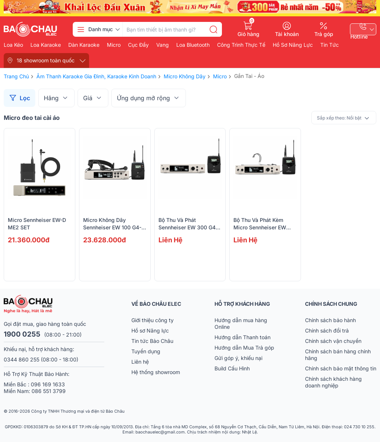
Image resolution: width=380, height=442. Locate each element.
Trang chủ (16, 76)
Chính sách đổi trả (327, 330)
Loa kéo (13, 45)
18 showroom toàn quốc (46, 60)
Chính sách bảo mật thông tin (340, 368)
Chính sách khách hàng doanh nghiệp (333, 382)
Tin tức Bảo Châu (152, 341)
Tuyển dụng (145, 351)
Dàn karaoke (83, 45)
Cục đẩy (138, 45)
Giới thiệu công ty (152, 320)
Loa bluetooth (193, 45)
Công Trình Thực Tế (241, 45)
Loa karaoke (45, 45)
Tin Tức (329, 45)
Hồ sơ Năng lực (150, 330)
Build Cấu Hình (232, 368)
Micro (114, 45)
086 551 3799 (49, 391)
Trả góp (323, 34)
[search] (213, 29)
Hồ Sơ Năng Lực (293, 45)
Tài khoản (287, 34)
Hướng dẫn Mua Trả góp (244, 347)
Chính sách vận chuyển (333, 341)
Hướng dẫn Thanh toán (242, 337)
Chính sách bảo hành (330, 320)
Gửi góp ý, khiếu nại (238, 358)
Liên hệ (140, 361)
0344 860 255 (21, 359)
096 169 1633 (48, 384)
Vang (162, 45)
